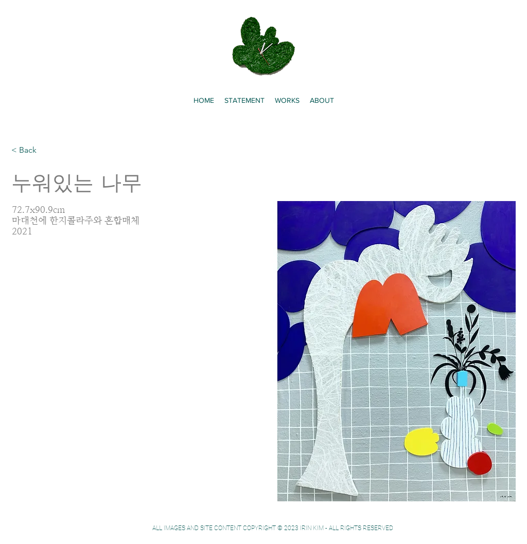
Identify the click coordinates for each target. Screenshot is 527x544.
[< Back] (31, 150)
